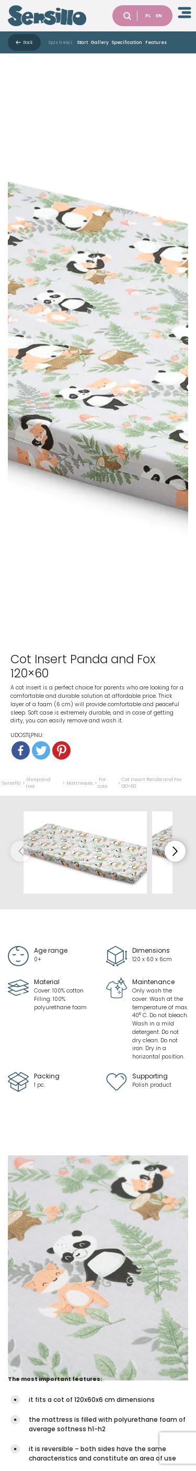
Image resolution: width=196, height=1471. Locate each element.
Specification (127, 42)
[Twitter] (41, 750)
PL (148, 16)
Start (82, 42)
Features (156, 42)
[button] (175, 851)
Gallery (100, 42)
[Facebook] (20, 750)
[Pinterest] (61, 750)
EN (159, 16)
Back (28, 42)
